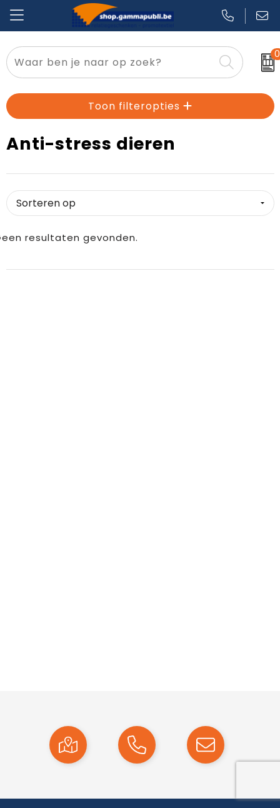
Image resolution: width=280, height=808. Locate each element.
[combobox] (110, 62)
